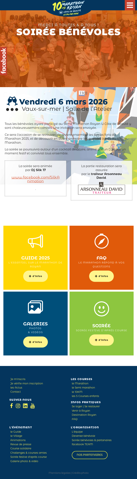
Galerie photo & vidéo (24, 461)
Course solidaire (20, 448)
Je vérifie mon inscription (26, 383)
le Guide (15, 432)
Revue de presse (20, 444)
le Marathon (80, 383)
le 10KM (77, 392)
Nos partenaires (90, 455)
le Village (16, 436)
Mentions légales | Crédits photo (69, 473)
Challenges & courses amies (28, 453)
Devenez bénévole (83, 436)
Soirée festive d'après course (28, 457)
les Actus (16, 388)
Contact (15, 392)
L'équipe (77, 432)
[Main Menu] (130, 5)
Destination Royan (84, 415)
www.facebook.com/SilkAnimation (35, 179)
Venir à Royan (81, 411)
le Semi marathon (83, 388)
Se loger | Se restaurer (86, 406)
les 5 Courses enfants (85, 396)
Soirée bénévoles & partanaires (92, 440)
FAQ (74, 419)
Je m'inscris (17, 379)
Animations (18, 440)
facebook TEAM (82, 444)
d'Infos (35, 276)
